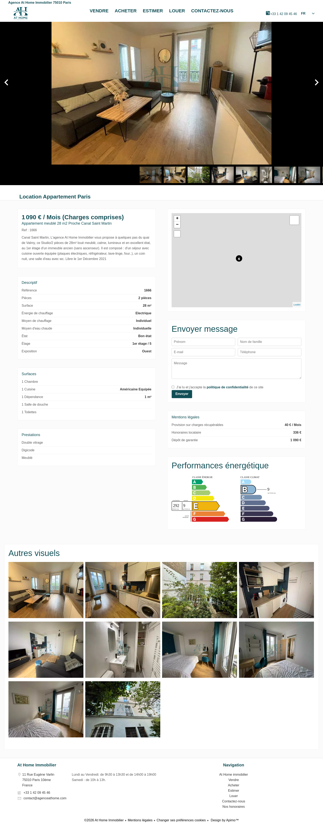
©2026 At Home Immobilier (104, 820)
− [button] (177, 225)
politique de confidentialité (227, 387)
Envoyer (181, 394)
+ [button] (177, 219)
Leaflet (297, 304)
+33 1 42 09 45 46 (283, 14)
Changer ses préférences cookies (181, 820)
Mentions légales (140, 820)
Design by (224, 820)
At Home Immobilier (36, 765)
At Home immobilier (20, 13)
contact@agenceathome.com (44, 798)
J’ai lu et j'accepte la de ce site (219, 387)
